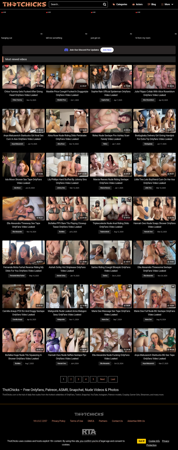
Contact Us (117, 421)
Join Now (107, 50)
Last (113, 379)
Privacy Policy (58, 421)
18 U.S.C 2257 (40, 421)
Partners (103, 421)
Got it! (141, 441)
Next (102, 379)
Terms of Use (76, 421)
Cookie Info (154, 441)
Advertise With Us (136, 421)
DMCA (91, 421)
